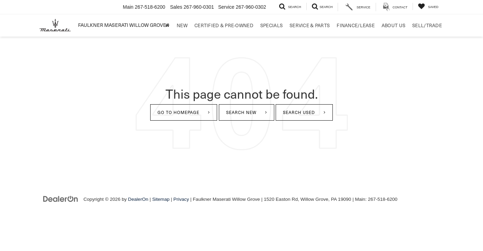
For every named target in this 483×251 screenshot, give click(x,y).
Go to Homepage (178, 112)
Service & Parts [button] (310, 25)
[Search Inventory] (290, 6)
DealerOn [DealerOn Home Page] (138, 199)
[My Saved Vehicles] (428, 6)
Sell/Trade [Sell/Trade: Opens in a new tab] (427, 25)
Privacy (181, 199)
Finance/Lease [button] (356, 25)
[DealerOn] (60, 199)
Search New (241, 112)
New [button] (182, 25)
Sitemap (161, 199)
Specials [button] (271, 25)
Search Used (299, 112)
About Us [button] (393, 25)
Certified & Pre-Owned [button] (223, 25)
